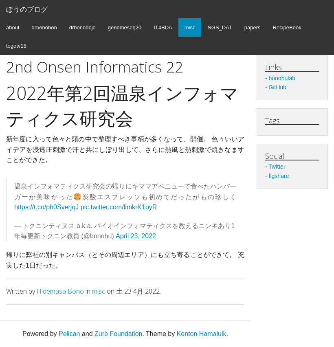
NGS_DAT (219, 27)
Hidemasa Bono (60, 291)
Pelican (69, 333)
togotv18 (16, 46)
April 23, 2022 (136, 236)
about (13, 27)
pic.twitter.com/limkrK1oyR (119, 207)
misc (190, 27)
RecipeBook (287, 27)
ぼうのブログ (27, 9)
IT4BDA (163, 27)
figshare (279, 176)
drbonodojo (82, 27)
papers (252, 27)
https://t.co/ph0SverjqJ (46, 207)
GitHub (278, 87)
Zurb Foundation (118, 333)
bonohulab (282, 78)
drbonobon (44, 27)
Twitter (276, 166)
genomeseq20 (124, 27)
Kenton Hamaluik (201, 333)
